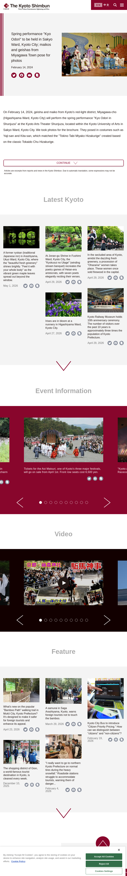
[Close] (119, 850)
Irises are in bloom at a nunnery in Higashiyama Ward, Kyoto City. (63, 324)
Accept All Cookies (104, 856)
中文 (106, 4)
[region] (63, 861)
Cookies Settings (104, 871)
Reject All (104, 864)
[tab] (40, 502)
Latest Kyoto (63, 199)
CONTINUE (64, 163)
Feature (63, 651)
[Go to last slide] (20, 503)
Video (63, 534)
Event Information (63, 390)
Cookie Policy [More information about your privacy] (18, 861)
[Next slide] (107, 503)
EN (98, 4)
